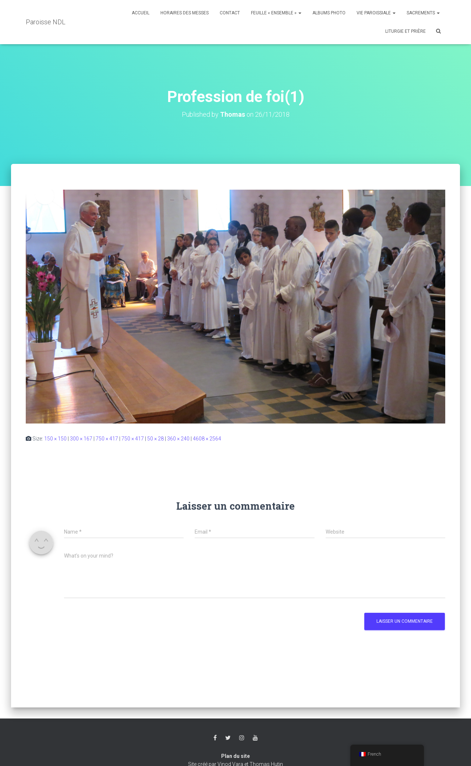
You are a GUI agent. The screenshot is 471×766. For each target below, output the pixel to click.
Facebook (215, 738)
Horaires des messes (184, 12)
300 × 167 (81, 439)
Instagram (242, 738)
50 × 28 (155, 439)
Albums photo (329, 12)
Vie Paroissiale (376, 12)
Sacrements (423, 12)
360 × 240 (178, 439)
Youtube (255, 738)
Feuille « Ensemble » (276, 12)
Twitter (228, 738)
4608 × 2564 (207, 439)
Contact (230, 12)
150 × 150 (55, 439)
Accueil (140, 12)
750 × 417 (107, 439)
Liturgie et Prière (405, 31)
